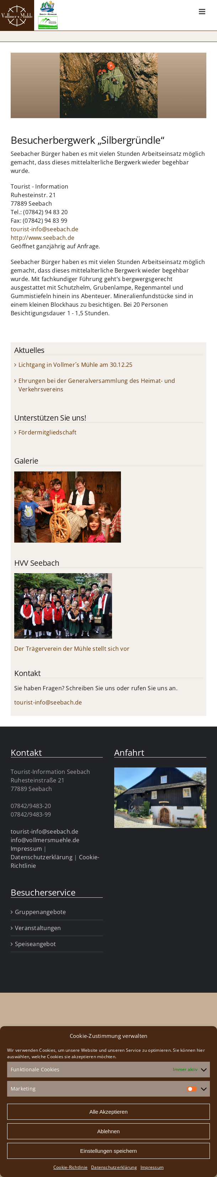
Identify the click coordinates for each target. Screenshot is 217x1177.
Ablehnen (108, 1131)
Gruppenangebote (40, 912)
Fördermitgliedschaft (47, 432)
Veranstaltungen (38, 928)
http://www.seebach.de (42, 238)
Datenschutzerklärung (114, 1167)
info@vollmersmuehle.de (45, 840)
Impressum (152, 1167)
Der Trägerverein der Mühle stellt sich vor (71, 649)
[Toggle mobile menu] (202, 11)
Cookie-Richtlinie (70, 1167)
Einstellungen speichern (108, 1151)
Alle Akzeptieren (108, 1112)
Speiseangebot (35, 944)
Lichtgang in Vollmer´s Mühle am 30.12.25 (75, 365)
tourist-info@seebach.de (45, 229)
